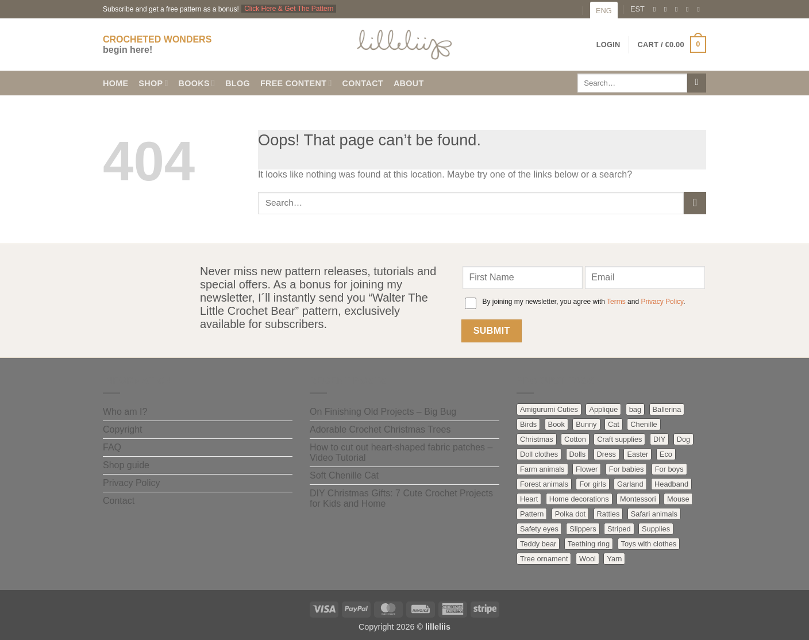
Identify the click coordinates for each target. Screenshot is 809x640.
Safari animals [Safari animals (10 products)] (654, 514)
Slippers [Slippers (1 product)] (582, 529)
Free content (296, 83)
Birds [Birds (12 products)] (528, 424)
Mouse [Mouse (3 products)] (678, 499)
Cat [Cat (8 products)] (613, 424)
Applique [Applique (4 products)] (603, 409)
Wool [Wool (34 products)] (587, 558)
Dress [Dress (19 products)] (606, 454)
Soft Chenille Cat (344, 475)
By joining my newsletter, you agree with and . (583, 302)
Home (115, 83)
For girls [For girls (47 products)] (592, 484)
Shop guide (126, 465)
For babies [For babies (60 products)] (626, 469)
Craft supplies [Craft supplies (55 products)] (619, 439)
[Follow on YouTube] (700, 9)
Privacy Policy (662, 302)
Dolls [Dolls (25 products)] (577, 454)
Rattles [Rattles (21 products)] (608, 514)
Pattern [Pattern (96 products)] (532, 514)
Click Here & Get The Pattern (288, 9)
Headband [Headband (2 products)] (671, 484)
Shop (153, 83)
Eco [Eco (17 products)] (666, 454)
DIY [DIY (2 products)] (659, 439)
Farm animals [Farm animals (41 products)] (542, 469)
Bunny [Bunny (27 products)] (586, 424)
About (409, 83)
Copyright (122, 429)
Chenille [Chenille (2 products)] (643, 424)
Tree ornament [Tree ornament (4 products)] (544, 558)
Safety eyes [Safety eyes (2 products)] (539, 529)
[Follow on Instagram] (667, 9)
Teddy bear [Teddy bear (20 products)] (538, 543)
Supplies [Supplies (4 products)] (656, 529)
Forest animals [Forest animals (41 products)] (544, 484)
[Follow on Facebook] (656, 9)
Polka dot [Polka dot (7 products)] (570, 514)
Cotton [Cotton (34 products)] (575, 439)
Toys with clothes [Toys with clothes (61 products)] (649, 543)
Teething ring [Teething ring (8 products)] (589, 543)
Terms (616, 302)
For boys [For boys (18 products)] (669, 469)
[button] (672, 45)
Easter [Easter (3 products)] (637, 454)
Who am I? (125, 412)
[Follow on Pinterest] (689, 9)
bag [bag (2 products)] (635, 409)
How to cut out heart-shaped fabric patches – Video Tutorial (401, 452)
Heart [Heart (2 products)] (529, 499)
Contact (362, 83)
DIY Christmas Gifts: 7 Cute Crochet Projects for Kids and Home (401, 498)
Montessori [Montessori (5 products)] (638, 499)
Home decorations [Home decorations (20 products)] (579, 499)
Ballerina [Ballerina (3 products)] (667, 409)
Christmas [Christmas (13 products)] (536, 439)
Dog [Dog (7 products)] (683, 439)
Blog (237, 83)
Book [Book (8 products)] (556, 424)
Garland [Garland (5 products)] (630, 484)
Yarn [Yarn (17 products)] (614, 558)
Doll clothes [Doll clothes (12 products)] (539, 454)
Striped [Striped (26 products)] (619, 529)
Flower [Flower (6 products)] (587, 469)
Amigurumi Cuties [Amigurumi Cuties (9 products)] (549, 409)
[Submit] (696, 83)
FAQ (112, 447)
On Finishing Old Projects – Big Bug (383, 412)
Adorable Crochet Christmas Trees (380, 429)
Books (197, 83)
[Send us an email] (678, 9)
